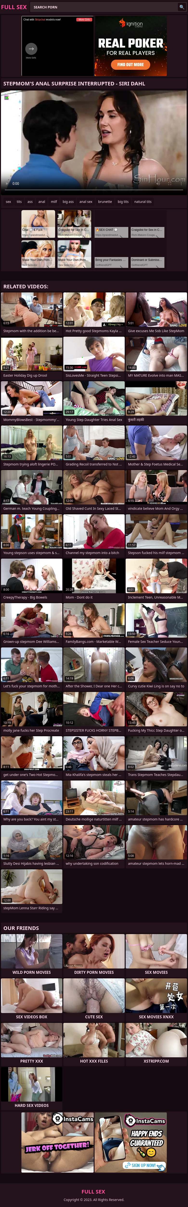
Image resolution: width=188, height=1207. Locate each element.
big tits (123, 201)
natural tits (142, 201)
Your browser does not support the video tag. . (94, 142)
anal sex (85, 201)
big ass (68, 201)
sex (8, 201)
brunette (105, 201)
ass (29, 201)
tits (19, 201)
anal (41, 201)
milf (54, 201)
